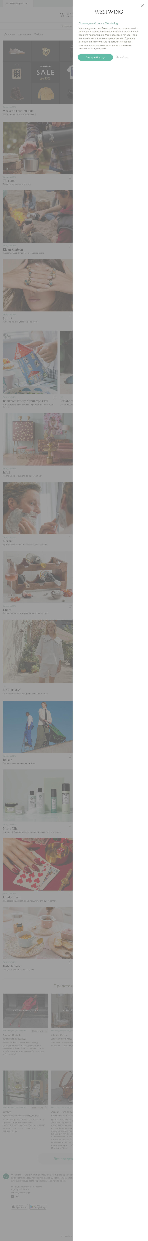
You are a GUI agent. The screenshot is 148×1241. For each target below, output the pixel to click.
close (142, 5)
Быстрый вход (95, 57)
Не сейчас (122, 57)
